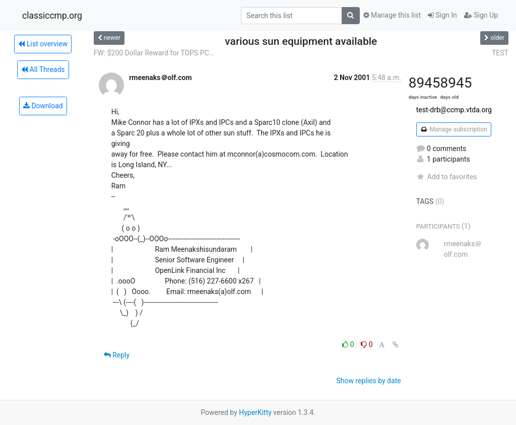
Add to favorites (446, 177)
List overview (43, 44)
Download (43, 106)
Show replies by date (368, 381)
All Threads (42, 69)
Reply (117, 355)
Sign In (442, 15)
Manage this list (392, 15)
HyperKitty (255, 412)
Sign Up (481, 15)
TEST (500, 53)
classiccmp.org (52, 16)
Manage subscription (453, 129)
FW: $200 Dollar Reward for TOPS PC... (154, 53)
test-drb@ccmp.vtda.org (454, 110)
